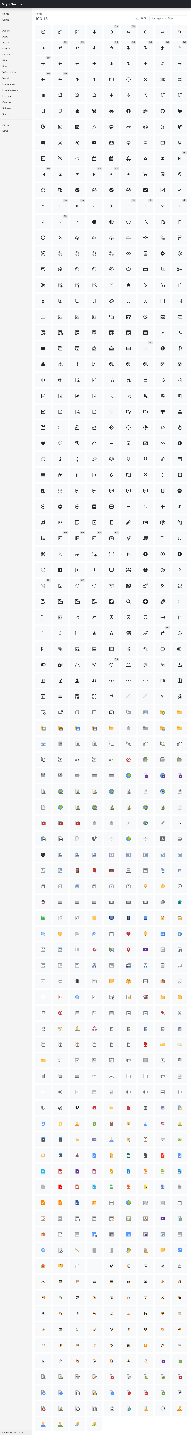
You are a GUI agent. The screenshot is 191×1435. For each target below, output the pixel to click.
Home (5, 13)
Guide (5, 19)
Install (5, 78)
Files (4, 60)
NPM (5, 131)
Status (5, 114)
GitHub (6, 125)
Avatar (6, 42)
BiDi (143, 18)
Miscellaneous (10, 90)
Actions (6, 30)
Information (9, 72)
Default (6, 54)
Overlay (6, 102)
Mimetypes (8, 84)
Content (6, 48)
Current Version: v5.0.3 (12, 1432)
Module (6, 96)
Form (5, 66)
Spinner (6, 108)
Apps (5, 36)
